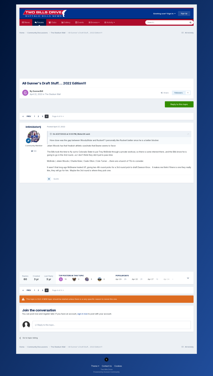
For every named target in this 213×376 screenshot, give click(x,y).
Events (80, 22)
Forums (40, 23)
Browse (94, 22)
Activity (110, 22)
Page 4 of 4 (58, 116)
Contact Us (107, 366)
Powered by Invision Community (106, 372)
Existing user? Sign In (164, 13)
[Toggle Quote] (51, 134)
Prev (29, 116)
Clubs (53, 22)
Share (165, 93)
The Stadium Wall (53, 94)
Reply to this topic (179, 104)
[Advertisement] (106, 57)
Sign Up (184, 13)
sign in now (82, 314)
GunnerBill (38, 91)
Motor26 (81, 134)
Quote (56, 179)
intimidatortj (33, 126)
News (27, 22)
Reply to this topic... (45, 325)
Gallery (66, 22)
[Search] (159, 22)
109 (33, 151)
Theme (95, 366)
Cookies (118, 366)
